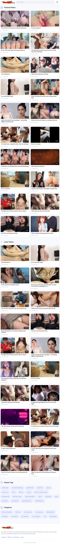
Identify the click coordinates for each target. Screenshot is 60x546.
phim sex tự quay (17, 496)
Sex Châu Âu (14, 516)
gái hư (40, 496)
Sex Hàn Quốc (25, 516)
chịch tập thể (15, 500)
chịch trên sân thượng (17, 487)
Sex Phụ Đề (5, 516)
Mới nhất (9, 537)
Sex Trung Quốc (36, 516)
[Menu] (57, 2)
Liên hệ (22, 537)
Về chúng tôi (16, 537)
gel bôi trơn (40, 487)
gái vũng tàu (5, 500)
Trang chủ (3, 537)
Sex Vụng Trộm (28, 512)
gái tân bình (48, 496)
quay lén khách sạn (26, 500)
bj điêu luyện (5, 487)
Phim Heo (18, 512)
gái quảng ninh (5, 496)
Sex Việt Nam (53, 516)
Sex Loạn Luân (39, 512)
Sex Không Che (50, 512)
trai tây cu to (5, 492)
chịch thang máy (39, 500)
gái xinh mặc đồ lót (30, 496)
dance (56, 496)
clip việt (48, 487)
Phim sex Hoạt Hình (7, 512)
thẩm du (21, 492)
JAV (45, 516)
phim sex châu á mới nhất (41, 492)
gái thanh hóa (30, 487)
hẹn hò (13, 492)
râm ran (29, 492)
